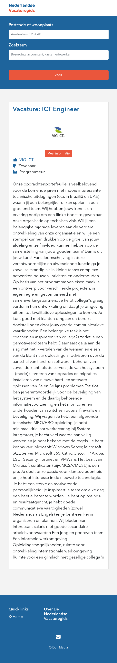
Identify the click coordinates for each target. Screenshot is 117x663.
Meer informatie (58, 153)
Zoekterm (18, 45)
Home (16, 617)
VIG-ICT (26, 160)
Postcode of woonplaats (31, 25)
